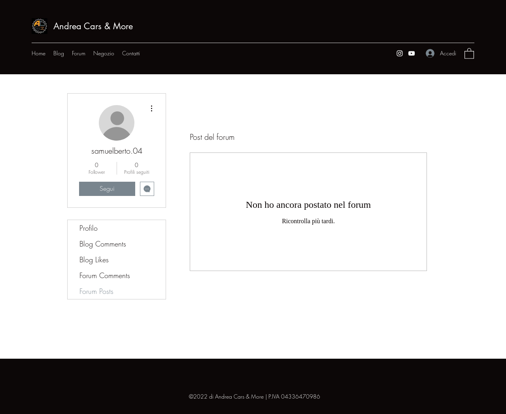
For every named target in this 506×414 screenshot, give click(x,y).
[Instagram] (400, 53)
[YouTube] (411, 53)
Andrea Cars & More (93, 26)
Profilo (88, 228)
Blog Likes (94, 259)
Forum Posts (96, 291)
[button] (469, 53)
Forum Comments (104, 275)
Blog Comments (102, 243)
